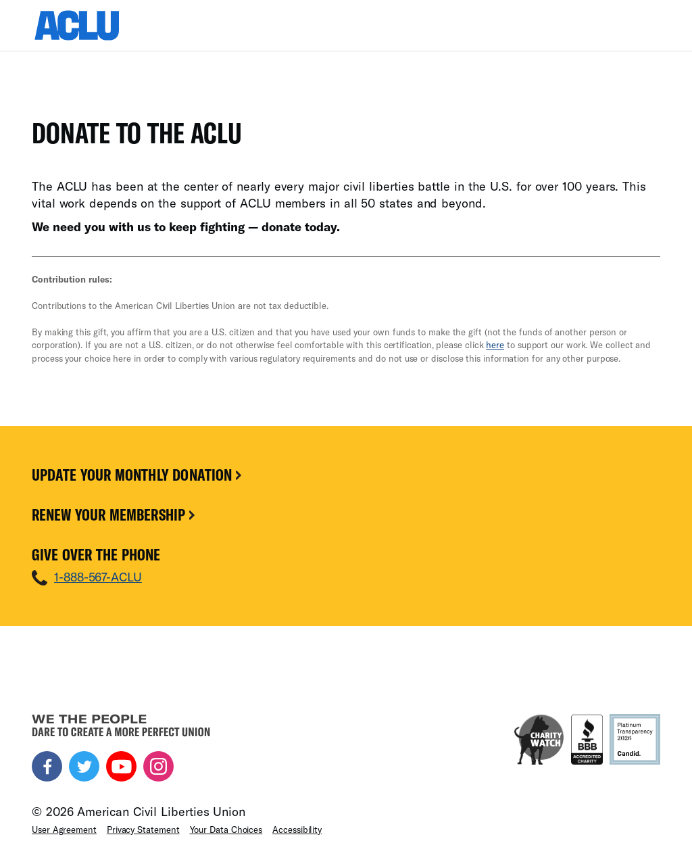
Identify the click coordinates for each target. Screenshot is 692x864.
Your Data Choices (226, 829)
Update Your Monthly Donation (138, 474)
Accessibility (297, 829)
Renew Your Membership (114, 514)
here (495, 344)
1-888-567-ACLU (98, 576)
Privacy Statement (143, 829)
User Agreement (64, 829)
